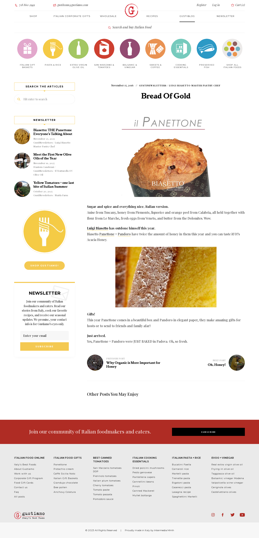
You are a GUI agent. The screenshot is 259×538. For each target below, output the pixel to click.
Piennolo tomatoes (105, 476)
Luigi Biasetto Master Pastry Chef (195, 85)
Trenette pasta (181, 478)
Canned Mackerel (143, 490)
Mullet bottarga (142, 495)
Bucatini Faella (181, 464)
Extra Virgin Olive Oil (78, 66)
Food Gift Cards (23, 482)
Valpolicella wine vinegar (227, 482)
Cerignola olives (221, 487)
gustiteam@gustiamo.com (70, 5)
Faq (16, 492)
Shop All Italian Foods (232, 66)
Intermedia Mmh (164, 530)
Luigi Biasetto (97, 228)
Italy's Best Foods (25, 464)
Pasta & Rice (53, 65)
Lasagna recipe (181, 492)
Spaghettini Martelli (184, 496)
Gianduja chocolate (66, 482)
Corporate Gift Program (28, 478)
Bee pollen (60, 487)
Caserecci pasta (181, 487)
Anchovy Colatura (65, 492)
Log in (216, 5)
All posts (19, 496)
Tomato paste (101, 489)
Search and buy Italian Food (130, 27)
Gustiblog (187, 16)
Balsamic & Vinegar (130, 66)
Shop (33, 16)
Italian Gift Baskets (66, 478)
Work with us (22, 473)
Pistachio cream (64, 469)
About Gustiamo (24, 469)
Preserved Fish (206, 66)
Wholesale (108, 16)
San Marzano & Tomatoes (104, 66)
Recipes (152, 16)
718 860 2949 (24, 5)
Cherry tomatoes (103, 485)
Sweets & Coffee (155, 66)
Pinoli (136, 486)
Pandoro (124, 234)
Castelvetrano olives (223, 492)
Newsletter (226, 16)
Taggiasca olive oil (223, 473)
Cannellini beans (143, 481)
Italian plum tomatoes (107, 480)
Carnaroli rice (180, 469)
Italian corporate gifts (71, 16)
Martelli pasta (180, 473)
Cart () (237, 5)
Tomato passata (102, 494)
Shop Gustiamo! (44, 265)
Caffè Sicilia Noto (64, 473)
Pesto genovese (142, 472)
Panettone (106, 234)
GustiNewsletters (153, 85)
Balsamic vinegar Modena (227, 478)
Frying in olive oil (222, 469)
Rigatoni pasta (181, 482)
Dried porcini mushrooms (148, 468)
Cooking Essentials (181, 66)
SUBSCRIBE (208, 432)
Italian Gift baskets (27, 66)
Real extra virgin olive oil (227, 464)
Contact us (21, 487)
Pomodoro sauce (103, 499)
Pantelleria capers (144, 477)
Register (201, 5)
